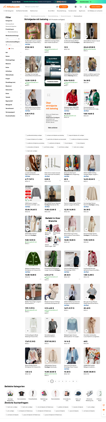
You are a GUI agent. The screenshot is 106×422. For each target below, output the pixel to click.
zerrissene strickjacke (88, 411)
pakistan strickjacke (62, 407)
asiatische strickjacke (54, 143)
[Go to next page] (76, 381)
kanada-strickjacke (77, 407)
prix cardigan (90, 407)
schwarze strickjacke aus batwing (54, 135)
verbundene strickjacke (32, 147)
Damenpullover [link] (78, 16)
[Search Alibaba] (40, 7)
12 (73, 381)
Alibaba (26, 16)
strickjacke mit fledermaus (25, 411)
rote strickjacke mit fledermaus (44, 407)
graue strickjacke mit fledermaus (31, 415)
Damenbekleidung (53, 16)
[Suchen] (63, 6)
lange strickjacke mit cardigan (75, 135)
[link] (103, 405)
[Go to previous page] (48, 381)
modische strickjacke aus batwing (78, 139)
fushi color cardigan (78, 147)
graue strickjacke (59, 411)
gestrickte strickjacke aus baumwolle (56, 139)
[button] (57, 7)
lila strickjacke (68, 143)
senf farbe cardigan (48, 147)
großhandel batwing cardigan (34, 135)
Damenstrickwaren (66, 16)
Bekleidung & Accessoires (38, 16)
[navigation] (13, 199)
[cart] (81, 7)
